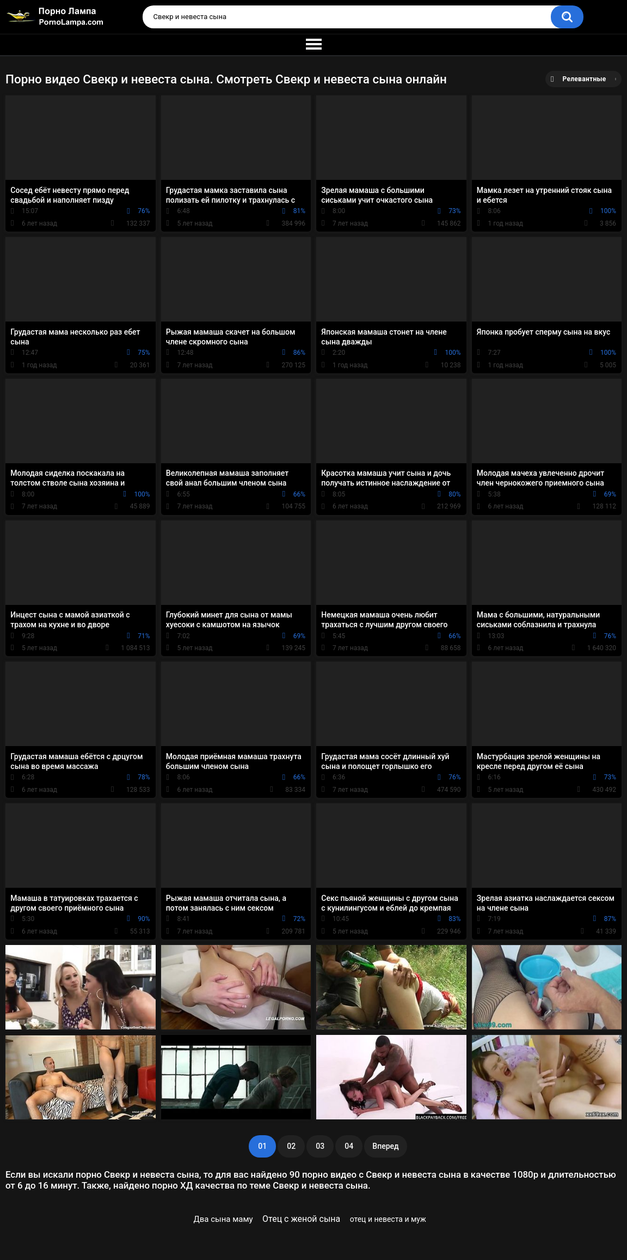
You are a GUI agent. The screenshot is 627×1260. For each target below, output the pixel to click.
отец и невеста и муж (388, 1219)
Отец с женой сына (301, 1219)
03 (320, 1146)
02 (291, 1146)
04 (349, 1146)
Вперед (385, 1146)
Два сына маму (223, 1219)
